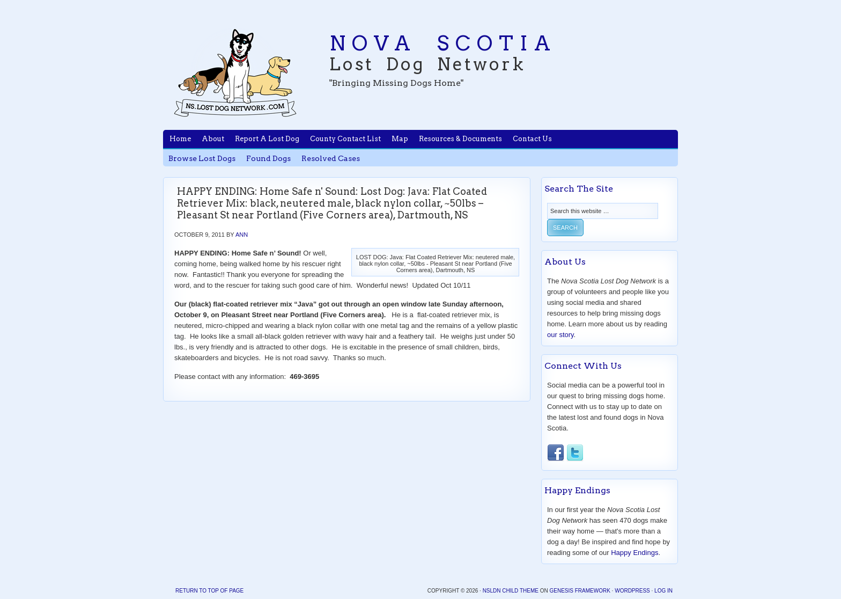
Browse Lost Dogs (201, 158)
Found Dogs (268, 158)
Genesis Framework (579, 591)
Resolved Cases (330, 158)
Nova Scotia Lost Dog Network (235, 72)
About (213, 139)
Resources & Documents (460, 139)
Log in (663, 591)
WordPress (632, 591)
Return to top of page (209, 591)
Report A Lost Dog (267, 139)
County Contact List (345, 139)
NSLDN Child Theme (510, 591)
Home (180, 139)
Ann (241, 234)
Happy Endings (634, 553)
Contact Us (532, 139)
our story (560, 335)
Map (400, 139)
